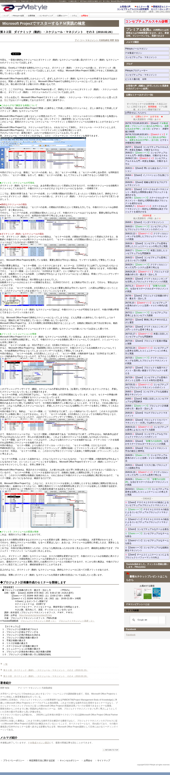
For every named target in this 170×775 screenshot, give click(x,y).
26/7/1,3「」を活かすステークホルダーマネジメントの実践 (146, 289)
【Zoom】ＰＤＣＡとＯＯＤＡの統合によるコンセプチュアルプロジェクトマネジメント (147, 503)
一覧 (5, 664)
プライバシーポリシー (13, 760)
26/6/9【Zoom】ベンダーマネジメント (147, 222)
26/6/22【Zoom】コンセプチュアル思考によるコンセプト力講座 (146, 258)
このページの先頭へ (110, 749)
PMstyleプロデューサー (146, 70)
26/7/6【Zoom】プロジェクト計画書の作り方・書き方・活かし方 (146, 297)
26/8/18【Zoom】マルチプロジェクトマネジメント (146, 414)
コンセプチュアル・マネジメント (147, 57)
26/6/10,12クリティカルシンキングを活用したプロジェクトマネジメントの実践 (146, 236)
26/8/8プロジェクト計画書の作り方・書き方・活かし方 (146, 407)
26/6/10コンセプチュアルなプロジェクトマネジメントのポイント (146, 227)
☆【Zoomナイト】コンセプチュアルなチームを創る (147, 541)
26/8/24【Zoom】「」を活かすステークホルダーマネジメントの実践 (146, 442)
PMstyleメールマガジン (146, 49)
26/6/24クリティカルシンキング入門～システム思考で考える (146, 266)
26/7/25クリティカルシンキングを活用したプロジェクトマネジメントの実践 (146, 361)
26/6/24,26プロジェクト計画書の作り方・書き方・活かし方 (147, 273)
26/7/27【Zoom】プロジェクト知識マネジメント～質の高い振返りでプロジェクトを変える (146, 370)
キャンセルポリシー (69, 760)
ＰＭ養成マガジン (147, 53)
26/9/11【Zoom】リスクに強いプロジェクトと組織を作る (146, 466)
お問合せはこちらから (135, 113)
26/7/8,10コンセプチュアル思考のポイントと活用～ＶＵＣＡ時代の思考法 (146, 305)
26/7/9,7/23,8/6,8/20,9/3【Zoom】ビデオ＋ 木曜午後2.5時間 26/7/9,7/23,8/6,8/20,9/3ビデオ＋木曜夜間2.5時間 (147, 133)
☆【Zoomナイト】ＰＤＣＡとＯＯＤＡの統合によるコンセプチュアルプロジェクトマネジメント (147, 522)
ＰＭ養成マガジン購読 (38, 743)
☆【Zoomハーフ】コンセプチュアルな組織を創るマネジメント (147, 548)
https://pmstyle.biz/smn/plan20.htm (35, 615)
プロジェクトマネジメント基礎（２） (77, 621)
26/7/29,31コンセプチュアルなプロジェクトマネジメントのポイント (146, 385)
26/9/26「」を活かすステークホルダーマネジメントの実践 (146, 482)
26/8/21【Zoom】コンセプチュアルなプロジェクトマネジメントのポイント (146, 435)
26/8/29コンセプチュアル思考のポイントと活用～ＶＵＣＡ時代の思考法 (146, 458)
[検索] (147, 620)
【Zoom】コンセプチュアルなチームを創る (147, 529)
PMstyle (38, 8)
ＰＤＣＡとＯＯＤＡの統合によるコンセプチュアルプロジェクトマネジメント (147, 512)
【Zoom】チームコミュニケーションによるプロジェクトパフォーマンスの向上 (147, 556)
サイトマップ (103, 760)
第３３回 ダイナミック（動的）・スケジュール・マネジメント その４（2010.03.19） (45, 676)
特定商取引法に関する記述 (42, 760)
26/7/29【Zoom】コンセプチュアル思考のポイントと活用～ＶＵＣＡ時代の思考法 (146, 378)
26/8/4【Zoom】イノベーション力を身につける (146, 176)
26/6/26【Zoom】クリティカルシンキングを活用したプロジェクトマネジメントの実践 (146, 280)
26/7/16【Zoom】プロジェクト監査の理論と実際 (146, 342)
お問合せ (88, 760)
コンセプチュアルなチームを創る (147, 534)
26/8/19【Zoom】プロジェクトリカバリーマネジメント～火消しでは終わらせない (147, 421)
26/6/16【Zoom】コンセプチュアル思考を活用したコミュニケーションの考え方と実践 (146, 244)
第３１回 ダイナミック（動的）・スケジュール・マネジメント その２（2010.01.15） (45, 670)
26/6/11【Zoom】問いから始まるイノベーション (146, 169)
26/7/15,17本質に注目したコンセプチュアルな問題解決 (146, 335)
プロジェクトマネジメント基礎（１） (38, 621)
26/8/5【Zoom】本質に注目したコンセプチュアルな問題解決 (146, 400)
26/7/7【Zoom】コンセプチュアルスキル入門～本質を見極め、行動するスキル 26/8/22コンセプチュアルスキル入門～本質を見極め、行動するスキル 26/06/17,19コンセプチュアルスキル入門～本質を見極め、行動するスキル (146, 155)
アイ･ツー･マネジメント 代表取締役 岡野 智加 (97, 40)
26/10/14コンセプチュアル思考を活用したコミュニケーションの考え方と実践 (147, 492)
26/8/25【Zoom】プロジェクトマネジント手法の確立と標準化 (146, 449)
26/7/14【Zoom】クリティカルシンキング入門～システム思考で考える (146, 328)
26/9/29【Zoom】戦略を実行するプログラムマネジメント (146, 183)
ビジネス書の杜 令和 (140, 79)
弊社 (6, 100)
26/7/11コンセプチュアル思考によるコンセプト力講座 (146, 314)
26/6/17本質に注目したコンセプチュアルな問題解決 (146, 251)
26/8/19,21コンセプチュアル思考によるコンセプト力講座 (146, 428)
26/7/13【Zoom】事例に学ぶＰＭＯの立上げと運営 (146, 321)
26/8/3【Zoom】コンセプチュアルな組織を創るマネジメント (146, 393)
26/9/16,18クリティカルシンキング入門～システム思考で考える (146, 473)
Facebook (130, 635)
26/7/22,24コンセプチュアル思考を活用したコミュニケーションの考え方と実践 (146, 351)
